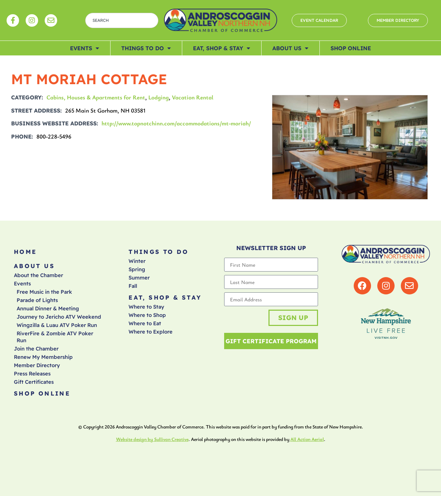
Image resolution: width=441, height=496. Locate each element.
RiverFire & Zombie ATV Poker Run (55, 337)
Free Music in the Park (44, 292)
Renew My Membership (43, 357)
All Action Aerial (307, 439)
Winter (137, 261)
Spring (137, 269)
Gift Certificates (34, 382)
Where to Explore (151, 331)
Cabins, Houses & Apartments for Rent (95, 97)
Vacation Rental (192, 97)
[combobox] (121, 20)
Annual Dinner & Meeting (48, 308)
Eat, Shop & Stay (221, 48)
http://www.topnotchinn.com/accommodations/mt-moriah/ (176, 123)
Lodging (158, 97)
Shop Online (350, 48)
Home (25, 251)
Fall (133, 286)
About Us (290, 48)
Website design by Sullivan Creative (152, 439)
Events (84, 48)
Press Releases (32, 373)
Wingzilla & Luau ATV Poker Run (57, 325)
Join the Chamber (36, 348)
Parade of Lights (37, 300)
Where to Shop (147, 315)
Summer (139, 277)
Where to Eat (145, 323)
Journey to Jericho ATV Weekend (59, 316)
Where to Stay (146, 306)
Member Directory (37, 365)
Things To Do (146, 48)
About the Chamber (38, 275)
